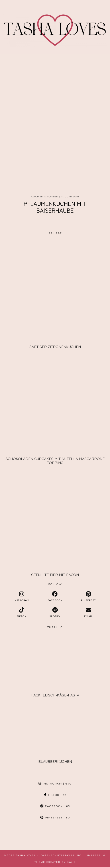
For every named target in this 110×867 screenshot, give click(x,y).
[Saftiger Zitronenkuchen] (55, 290)
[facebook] (55, 596)
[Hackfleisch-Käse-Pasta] (55, 661)
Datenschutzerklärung (61, 855)
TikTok (55, 794)
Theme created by (55, 862)
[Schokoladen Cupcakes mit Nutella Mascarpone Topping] (55, 402)
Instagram (55, 783)
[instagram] (21, 596)
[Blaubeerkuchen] (55, 728)
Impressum (96, 855)
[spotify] (55, 612)
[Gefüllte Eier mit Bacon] (55, 518)
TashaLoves (25, 855)
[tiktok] (21, 612)
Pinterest (55, 817)
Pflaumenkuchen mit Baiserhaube (55, 206)
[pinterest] (88, 596)
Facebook (55, 806)
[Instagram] (14, 837)
